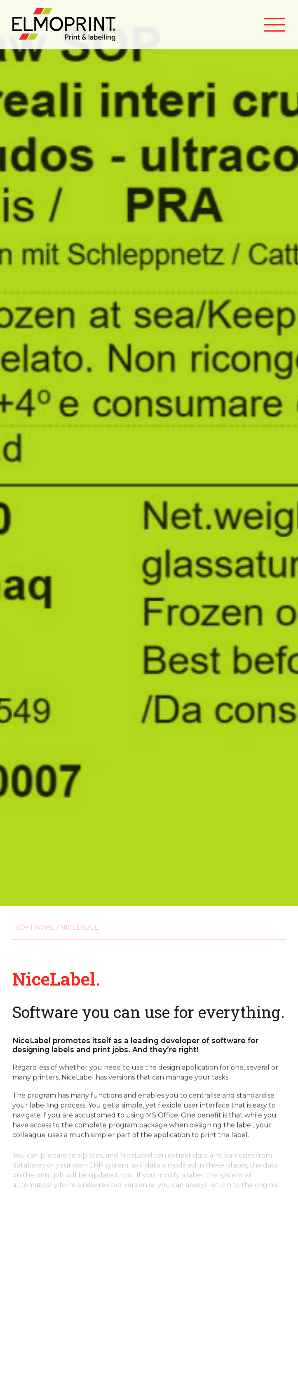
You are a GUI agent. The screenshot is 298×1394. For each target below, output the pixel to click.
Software (32, 927)
